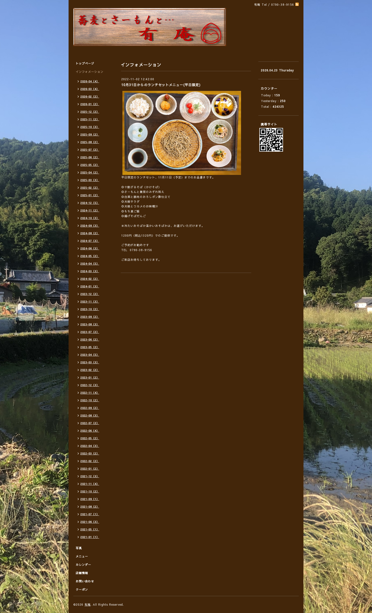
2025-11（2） (89, 119)
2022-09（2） (89, 408)
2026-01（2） (89, 104)
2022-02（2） (89, 461)
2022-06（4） (89, 430)
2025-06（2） (89, 157)
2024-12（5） (89, 203)
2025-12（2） (89, 111)
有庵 (87, 604)
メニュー (82, 556)
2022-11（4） (89, 392)
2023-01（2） (89, 377)
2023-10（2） (89, 309)
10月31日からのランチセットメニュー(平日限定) (160, 84)
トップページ (85, 63)
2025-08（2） (89, 142)
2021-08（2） (89, 506)
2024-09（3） (89, 225)
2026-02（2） (89, 96)
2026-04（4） (89, 81)
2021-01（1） (89, 537)
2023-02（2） (89, 370)
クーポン (82, 589)
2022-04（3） (89, 446)
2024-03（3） (89, 271)
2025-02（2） (89, 187)
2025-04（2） (89, 172)
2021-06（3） (89, 522)
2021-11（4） (89, 484)
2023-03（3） (89, 362)
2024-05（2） (89, 256)
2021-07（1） (89, 514)
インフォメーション (89, 72)
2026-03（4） (89, 89)
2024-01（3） (89, 286)
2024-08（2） (89, 233)
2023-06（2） (89, 339)
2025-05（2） (89, 165)
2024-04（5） (89, 263)
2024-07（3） (89, 241)
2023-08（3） (89, 324)
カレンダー (83, 564)
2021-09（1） (89, 499)
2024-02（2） (89, 279)
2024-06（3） (89, 248)
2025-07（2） (89, 149)
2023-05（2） (89, 347)
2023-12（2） (89, 294)
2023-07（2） (89, 332)
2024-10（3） (89, 218)
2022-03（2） (89, 453)
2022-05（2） (89, 438)
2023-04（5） (89, 354)
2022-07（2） (89, 423)
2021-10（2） (89, 491)
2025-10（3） (89, 127)
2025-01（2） (89, 195)
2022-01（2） (89, 468)
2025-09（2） (89, 134)
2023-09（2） (89, 316)
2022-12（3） (89, 385)
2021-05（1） (89, 529)
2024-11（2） (89, 210)
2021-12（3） (89, 476)
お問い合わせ (85, 581)
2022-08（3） (89, 415)
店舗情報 (82, 573)
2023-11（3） (89, 301)
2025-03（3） (89, 180)
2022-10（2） (89, 400)
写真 (79, 548)
